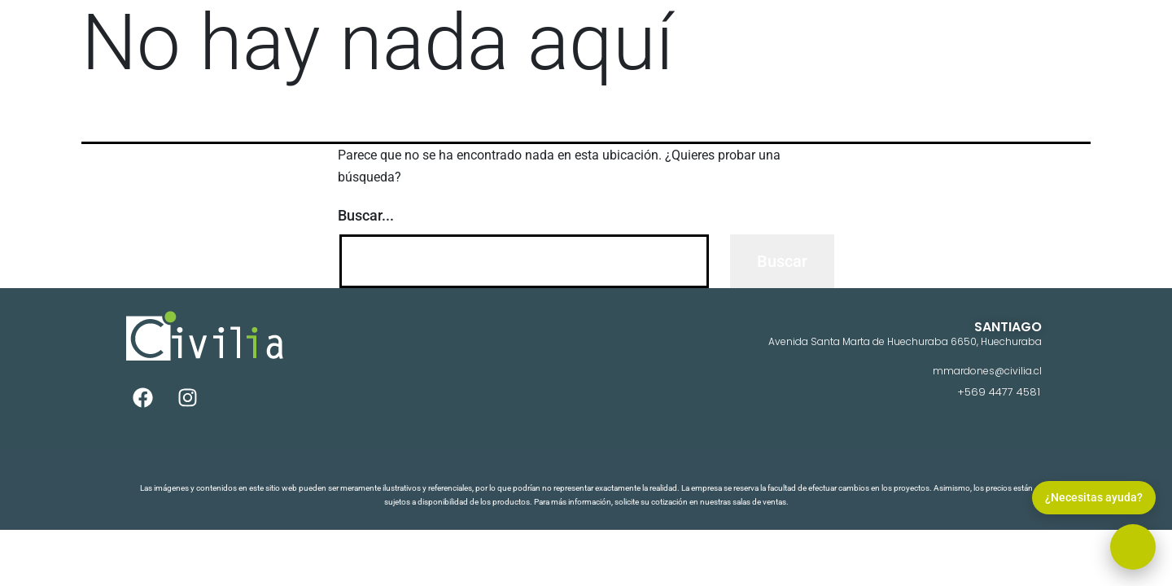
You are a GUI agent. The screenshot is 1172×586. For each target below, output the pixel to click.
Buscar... (366, 215)
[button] (1133, 547)
